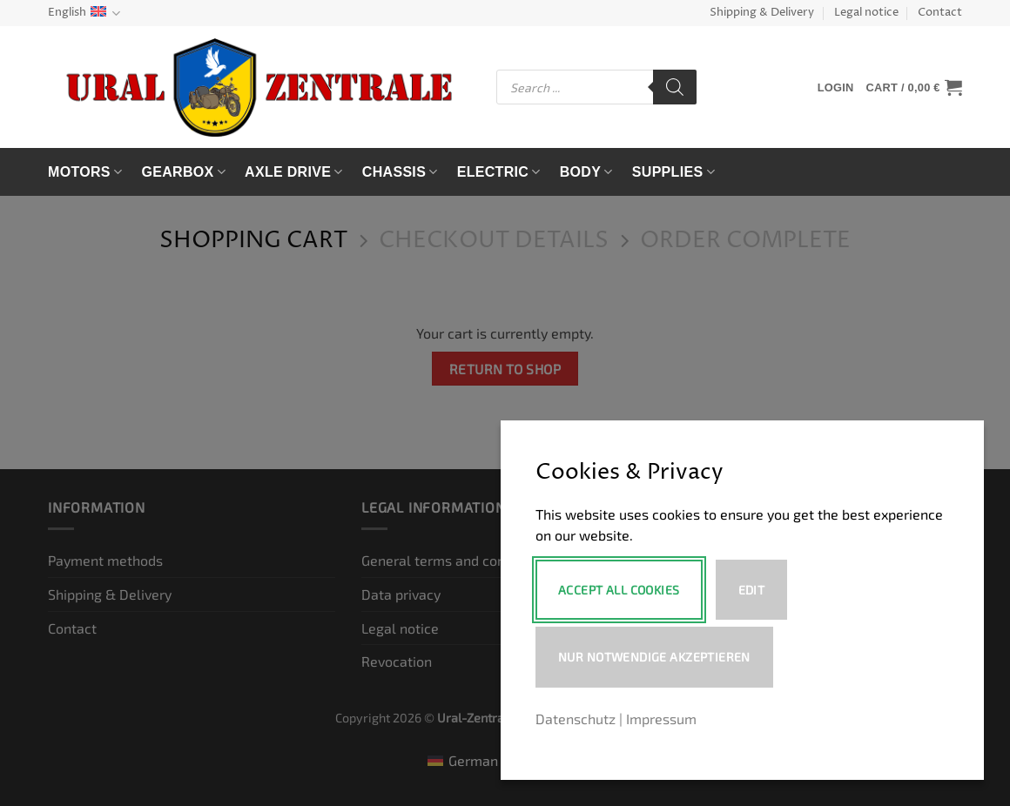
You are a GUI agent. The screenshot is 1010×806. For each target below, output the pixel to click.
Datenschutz (575, 718)
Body (586, 172)
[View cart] (914, 87)
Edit (751, 589)
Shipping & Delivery (762, 12)
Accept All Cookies (619, 589)
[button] (836, 87)
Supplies (673, 172)
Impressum (661, 718)
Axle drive (294, 172)
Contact (940, 12)
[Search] (675, 87)
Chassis (400, 172)
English (84, 13)
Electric (499, 172)
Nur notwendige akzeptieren (654, 656)
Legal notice (866, 12)
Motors (85, 172)
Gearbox (183, 172)
